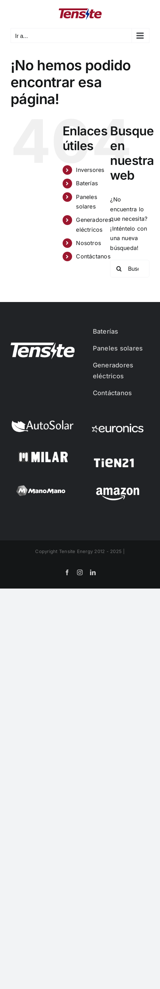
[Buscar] (119, 268)
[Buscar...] (129, 268)
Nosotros (88, 242)
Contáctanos (93, 256)
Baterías (87, 183)
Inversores (90, 169)
